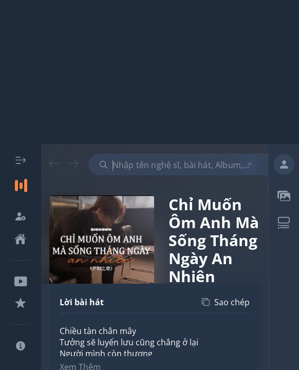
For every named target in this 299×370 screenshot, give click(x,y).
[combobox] (183, 164)
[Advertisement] (149, 72)
